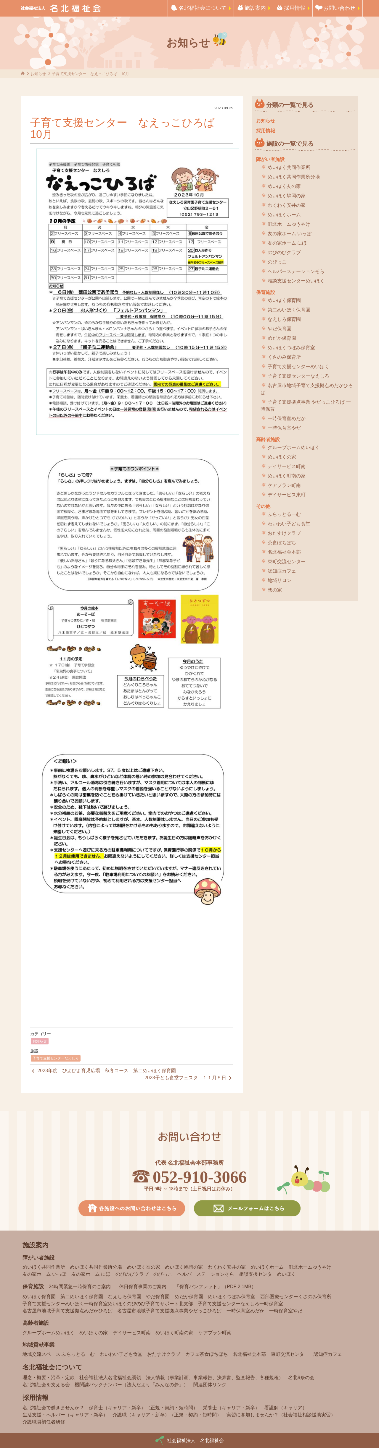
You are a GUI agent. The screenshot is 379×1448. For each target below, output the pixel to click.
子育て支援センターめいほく (298, 366)
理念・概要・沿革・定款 (49, 1377)
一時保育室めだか (287, 418)
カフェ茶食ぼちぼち (206, 1354)
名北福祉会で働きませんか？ (53, 1407)
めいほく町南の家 (287, 475)
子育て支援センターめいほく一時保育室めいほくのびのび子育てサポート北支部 (108, 1303)
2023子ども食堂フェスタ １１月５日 (188, 1078)
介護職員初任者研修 (44, 1421)
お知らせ (40, 1041)
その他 (263, 506)
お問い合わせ (339, 8)
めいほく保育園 (284, 300)
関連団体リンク (210, 1384)
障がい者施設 (270, 159)
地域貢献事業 (38, 1345)
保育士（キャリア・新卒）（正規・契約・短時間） (143, 1407)
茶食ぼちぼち (282, 542)
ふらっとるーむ (284, 514)
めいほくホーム (284, 214)
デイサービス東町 (287, 494)
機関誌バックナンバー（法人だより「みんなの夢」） (131, 1384)
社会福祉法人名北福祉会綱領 (110, 1377)
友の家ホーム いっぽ (289, 233)
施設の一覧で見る (290, 143)
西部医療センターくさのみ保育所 (295, 1296)
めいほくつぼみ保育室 (291, 347)
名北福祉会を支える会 (46, 1384)
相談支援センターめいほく (296, 280)
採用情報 (294, 8)
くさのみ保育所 (284, 357)
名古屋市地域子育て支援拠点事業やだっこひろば (169, 1310)
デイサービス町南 (287, 466)
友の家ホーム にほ (287, 243)
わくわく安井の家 (287, 205)
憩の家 (275, 589)
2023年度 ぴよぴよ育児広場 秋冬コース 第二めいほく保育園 (103, 1071)
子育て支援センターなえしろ (56, 1058)
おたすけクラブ (284, 533)
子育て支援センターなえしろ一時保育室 (240, 1303)
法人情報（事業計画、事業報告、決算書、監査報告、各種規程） (214, 1377)
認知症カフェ (282, 570)
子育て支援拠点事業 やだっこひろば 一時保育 (306, 405)
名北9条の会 (301, 1377)
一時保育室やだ (284, 427)
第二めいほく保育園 (289, 309)
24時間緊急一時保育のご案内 (80, 1286)
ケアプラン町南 (284, 485)
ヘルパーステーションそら (296, 271)
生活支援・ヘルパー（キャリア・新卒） (65, 1414)
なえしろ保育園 (284, 319)
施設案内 (255, 8)
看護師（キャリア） (285, 1407)
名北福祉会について (203, 8)
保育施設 (265, 292)
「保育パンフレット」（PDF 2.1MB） (215, 1286)
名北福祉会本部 (284, 552)
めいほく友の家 (284, 186)
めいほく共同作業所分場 (294, 176)
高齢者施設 (268, 439)
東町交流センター (287, 561)
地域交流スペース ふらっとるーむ (59, 1354)
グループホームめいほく (294, 447)
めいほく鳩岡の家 (287, 195)
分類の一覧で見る (290, 105)
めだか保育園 (282, 338)
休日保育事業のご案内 (142, 1286)
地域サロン (279, 580)
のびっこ (277, 261)
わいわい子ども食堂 (289, 523)
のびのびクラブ (284, 252)
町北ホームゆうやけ (289, 224)
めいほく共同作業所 (289, 167)
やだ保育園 (279, 328)
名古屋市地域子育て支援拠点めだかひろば (307, 389)
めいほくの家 (282, 456)
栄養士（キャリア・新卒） (231, 1407)
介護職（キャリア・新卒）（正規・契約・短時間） (167, 1414)
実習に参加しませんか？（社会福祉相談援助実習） (281, 1414)
